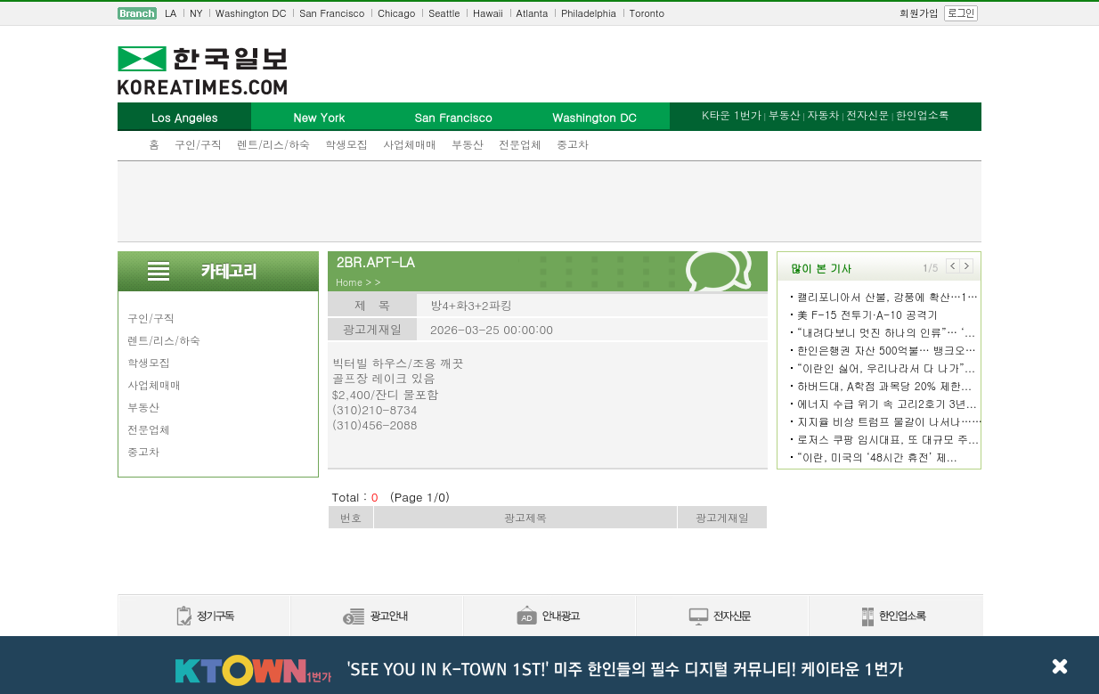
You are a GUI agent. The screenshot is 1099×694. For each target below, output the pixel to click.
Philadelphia (588, 13)
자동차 (823, 114)
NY (196, 13)
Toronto (647, 13)
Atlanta (533, 13)
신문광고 (375, 617)
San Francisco (331, 13)
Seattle (444, 13)
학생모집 (346, 143)
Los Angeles (184, 117)
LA (170, 13)
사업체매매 (409, 143)
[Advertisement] (549, 201)
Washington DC (251, 13)
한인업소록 (922, 114)
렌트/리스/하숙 (273, 143)
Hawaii (488, 13)
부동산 (468, 143)
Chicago (396, 13)
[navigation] (549, 13)
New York (318, 117)
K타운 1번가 (731, 114)
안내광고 (548, 617)
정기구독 (203, 617)
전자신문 (867, 114)
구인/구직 (198, 143)
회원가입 (919, 13)
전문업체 (520, 143)
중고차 (573, 143)
